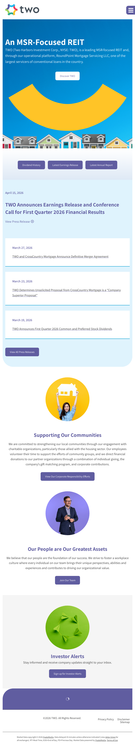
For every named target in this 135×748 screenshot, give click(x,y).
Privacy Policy (106, 719)
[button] (130, 10)
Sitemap (125, 722)
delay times (110, 737)
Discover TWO (67, 76)
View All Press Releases (22, 352)
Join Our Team (67, 580)
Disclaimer (123, 719)
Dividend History (31, 165)
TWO (54, 718)
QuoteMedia (48, 737)
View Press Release (17, 221)
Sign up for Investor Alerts (67, 673)
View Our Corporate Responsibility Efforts (67, 476)
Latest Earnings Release (65, 165)
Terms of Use (112, 740)
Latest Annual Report (101, 165)
